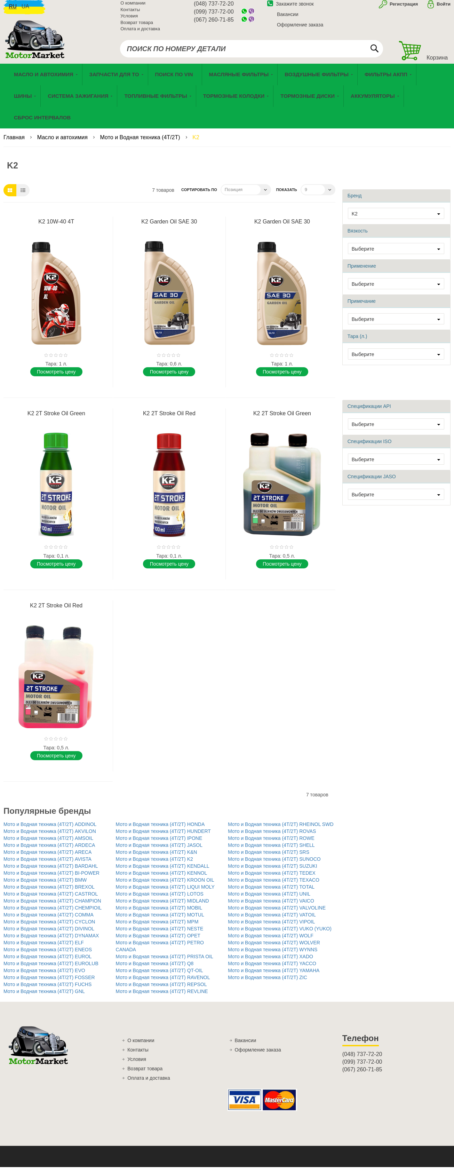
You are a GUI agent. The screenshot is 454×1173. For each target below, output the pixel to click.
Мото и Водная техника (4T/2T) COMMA (48, 920)
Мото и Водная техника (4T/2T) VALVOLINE (277, 913)
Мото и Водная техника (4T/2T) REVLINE (162, 997)
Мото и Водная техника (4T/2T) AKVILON (49, 837)
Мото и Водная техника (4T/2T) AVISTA (47, 865)
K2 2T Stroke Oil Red (169, 419)
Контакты (130, 13)
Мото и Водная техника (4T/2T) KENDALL (162, 872)
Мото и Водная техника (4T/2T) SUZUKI (272, 872)
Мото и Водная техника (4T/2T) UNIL (269, 900)
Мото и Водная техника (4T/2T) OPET (158, 941)
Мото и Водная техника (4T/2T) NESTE (160, 934)
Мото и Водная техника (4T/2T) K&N (156, 858)
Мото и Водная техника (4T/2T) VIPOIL (271, 927)
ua (25, 11)
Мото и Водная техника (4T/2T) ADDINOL (49, 830)
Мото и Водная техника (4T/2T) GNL (44, 997)
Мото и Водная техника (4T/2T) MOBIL (159, 913)
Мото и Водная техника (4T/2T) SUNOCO (274, 865)
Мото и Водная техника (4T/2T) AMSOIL (48, 844)
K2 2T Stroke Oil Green (56, 419)
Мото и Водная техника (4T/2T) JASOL (159, 851)
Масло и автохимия (63, 143)
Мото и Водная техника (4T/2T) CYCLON (49, 927)
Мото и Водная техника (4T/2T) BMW (45, 886)
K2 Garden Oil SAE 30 (169, 227)
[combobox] (251, 53)
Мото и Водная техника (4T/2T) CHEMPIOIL (52, 913)
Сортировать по (199, 196)
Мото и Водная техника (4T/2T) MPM (157, 927)
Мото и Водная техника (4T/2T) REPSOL (161, 990)
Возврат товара (136, 26)
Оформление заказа (300, 29)
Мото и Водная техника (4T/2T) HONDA (160, 830)
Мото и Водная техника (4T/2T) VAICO (271, 907)
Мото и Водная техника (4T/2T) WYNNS (272, 955)
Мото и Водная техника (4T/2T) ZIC (267, 983)
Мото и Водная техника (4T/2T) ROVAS (272, 837)
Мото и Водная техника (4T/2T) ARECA (47, 858)
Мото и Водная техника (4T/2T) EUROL (47, 962)
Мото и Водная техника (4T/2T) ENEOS (47, 955)
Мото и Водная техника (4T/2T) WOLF (270, 941)
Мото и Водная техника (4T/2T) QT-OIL (159, 976)
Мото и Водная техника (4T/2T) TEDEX (272, 879)
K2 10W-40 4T (56, 227)
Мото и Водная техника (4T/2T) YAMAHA (273, 976)
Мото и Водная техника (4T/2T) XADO (270, 962)
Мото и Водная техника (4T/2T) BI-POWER (51, 879)
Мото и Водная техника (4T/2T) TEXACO (273, 886)
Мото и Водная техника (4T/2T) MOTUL (160, 920)
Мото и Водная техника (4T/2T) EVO (44, 976)
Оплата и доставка (140, 33)
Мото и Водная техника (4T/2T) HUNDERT (163, 837)
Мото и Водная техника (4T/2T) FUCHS (47, 990)
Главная (14, 143)
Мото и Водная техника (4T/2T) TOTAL (271, 893)
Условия (129, 20)
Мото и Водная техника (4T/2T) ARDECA (49, 851)
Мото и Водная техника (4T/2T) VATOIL (272, 920)
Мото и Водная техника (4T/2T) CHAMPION (52, 907)
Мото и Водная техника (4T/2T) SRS (268, 858)
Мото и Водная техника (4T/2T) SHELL (271, 851)
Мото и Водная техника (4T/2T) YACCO (272, 969)
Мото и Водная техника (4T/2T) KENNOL (161, 879)
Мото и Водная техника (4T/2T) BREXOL (49, 893)
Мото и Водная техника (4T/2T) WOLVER (274, 948)
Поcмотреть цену (56, 377)
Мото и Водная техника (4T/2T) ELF (43, 948)
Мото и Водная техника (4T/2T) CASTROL (50, 900)
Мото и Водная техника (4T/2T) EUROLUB (50, 969)
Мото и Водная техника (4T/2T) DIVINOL (48, 934)
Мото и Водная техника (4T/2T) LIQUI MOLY (165, 893)
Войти (444, 8)
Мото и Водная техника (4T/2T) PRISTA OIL (164, 962)
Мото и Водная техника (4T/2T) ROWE (271, 844)
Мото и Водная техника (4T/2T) (141, 143)
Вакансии (287, 18)
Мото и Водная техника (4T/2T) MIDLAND (162, 907)
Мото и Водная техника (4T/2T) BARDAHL (50, 872)
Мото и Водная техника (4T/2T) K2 (154, 865)
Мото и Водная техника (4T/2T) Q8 (155, 969)
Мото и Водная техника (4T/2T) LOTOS (160, 900)
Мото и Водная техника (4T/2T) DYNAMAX (51, 941)
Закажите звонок (290, 8)
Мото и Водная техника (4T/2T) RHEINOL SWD (280, 830)
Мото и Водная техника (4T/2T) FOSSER (49, 983)
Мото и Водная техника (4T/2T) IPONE (159, 844)
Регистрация (403, 8)
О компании (132, 7)
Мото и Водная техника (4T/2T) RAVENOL (163, 983)
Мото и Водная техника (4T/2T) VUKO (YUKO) (280, 934)
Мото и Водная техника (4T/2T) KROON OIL (165, 886)
